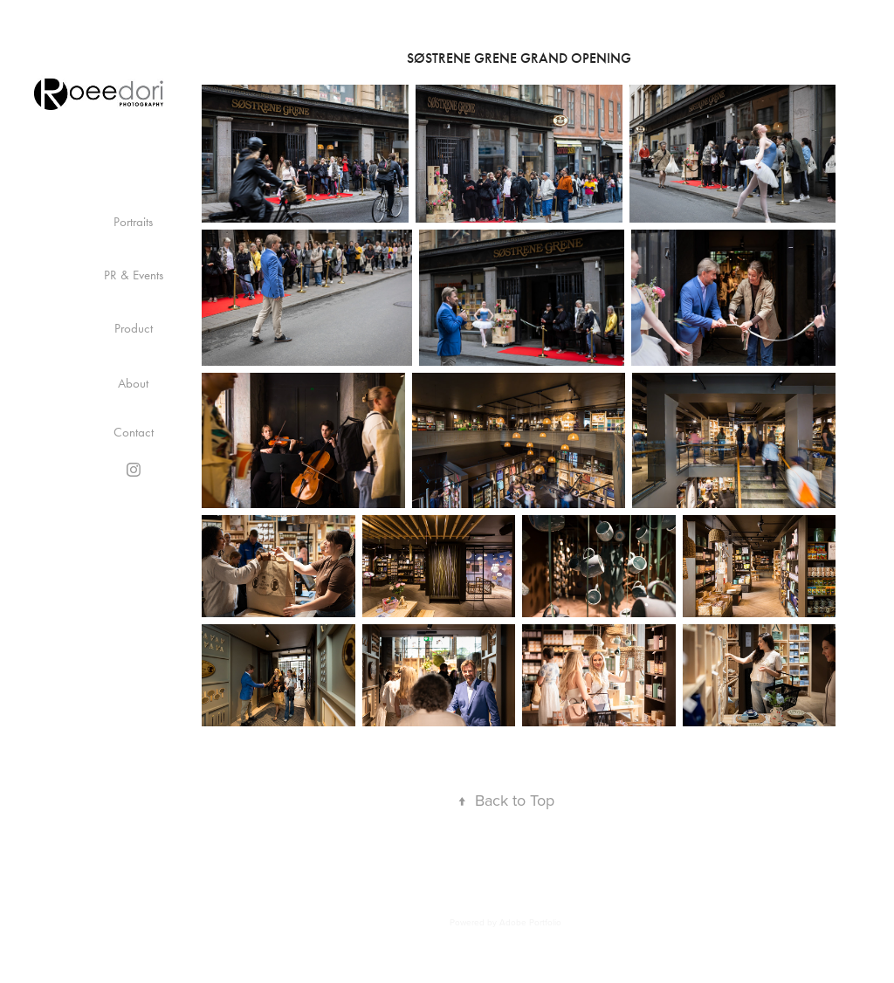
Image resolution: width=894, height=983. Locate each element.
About (133, 383)
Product (133, 328)
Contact (133, 432)
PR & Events (133, 275)
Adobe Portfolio (530, 922)
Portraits (133, 222)
